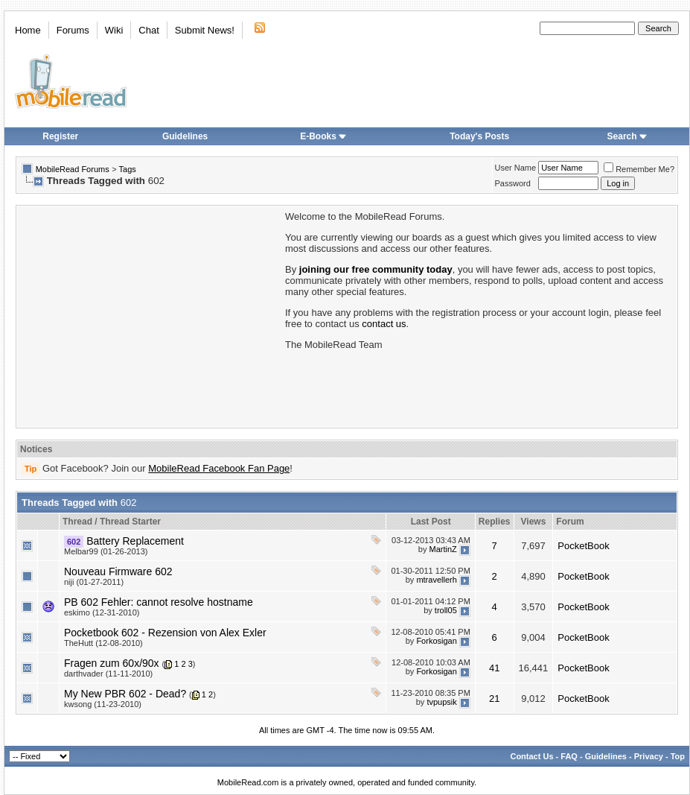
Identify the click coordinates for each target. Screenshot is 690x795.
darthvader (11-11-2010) (108, 673)
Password (513, 183)
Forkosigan (436, 640)
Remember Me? (639, 169)
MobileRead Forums (72, 169)
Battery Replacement (135, 541)
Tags (127, 169)
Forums (73, 30)
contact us (384, 323)
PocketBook (583, 545)
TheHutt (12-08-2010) (103, 643)
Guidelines (185, 136)
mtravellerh (436, 579)
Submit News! (204, 30)
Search (627, 136)
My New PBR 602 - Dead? (125, 694)
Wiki (114, 30)
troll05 (446, 610)
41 (494, 668)
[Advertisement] (150, 315)
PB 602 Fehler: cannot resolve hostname (158, 602)
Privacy (648, 756)
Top (678, 756)
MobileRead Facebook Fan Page (219, 468)
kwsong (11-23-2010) (102, 704)
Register (60, 136)
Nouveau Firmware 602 (118, 571)
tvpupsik (441, 701)
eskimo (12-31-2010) (102, 612)
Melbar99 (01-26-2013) (106, 551)
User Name (516, 167)
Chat (148, 30)
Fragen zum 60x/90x (111, 663)
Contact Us (531, 756)
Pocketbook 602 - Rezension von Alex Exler (165, 633)
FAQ (569, 756)
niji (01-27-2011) (94, 581)
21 (494, 698)
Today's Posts (479, 136)
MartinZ (443, 549)
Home (28, 30)
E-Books (323, 136)
